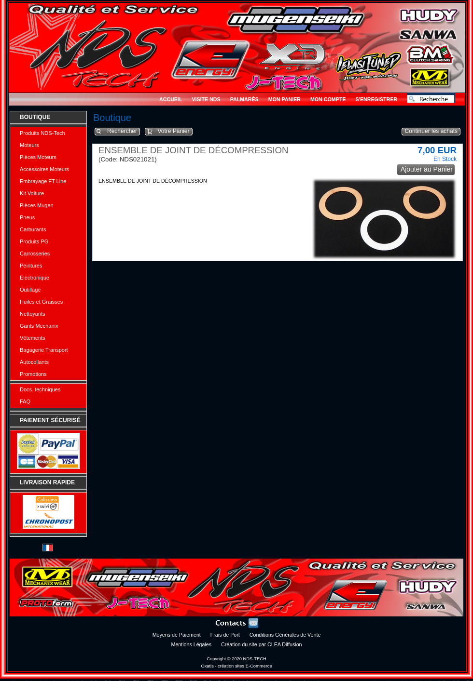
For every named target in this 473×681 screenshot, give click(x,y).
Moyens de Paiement (177, 635)
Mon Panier (284, 99)
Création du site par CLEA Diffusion (261, 644)
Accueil (170, 99)
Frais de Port (225, 635)
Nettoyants (32, 314)
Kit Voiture (32, 193)
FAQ (25, 401)
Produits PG (34, 241)
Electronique (34, 277)
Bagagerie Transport (44, 350)
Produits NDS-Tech (42, 133)
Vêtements (32, 338)
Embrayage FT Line (43, 181)
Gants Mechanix (39, 326)
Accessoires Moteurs (44, 169)
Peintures (31, 265)
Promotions (33, 374)
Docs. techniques (40, 389)
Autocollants (34, 362)
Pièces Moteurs (38, 157)
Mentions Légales (191, 644)
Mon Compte (328, 99)
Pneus (27, 217)
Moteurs (29, 145)
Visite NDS (206, 99)
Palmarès (244, 99)
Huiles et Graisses (41, 302)
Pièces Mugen (37, 205)
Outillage (30, 290)
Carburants (33, 229)
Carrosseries (35, 253)
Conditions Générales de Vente (285, 635)
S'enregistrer (376, 99)
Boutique (35, 117)
